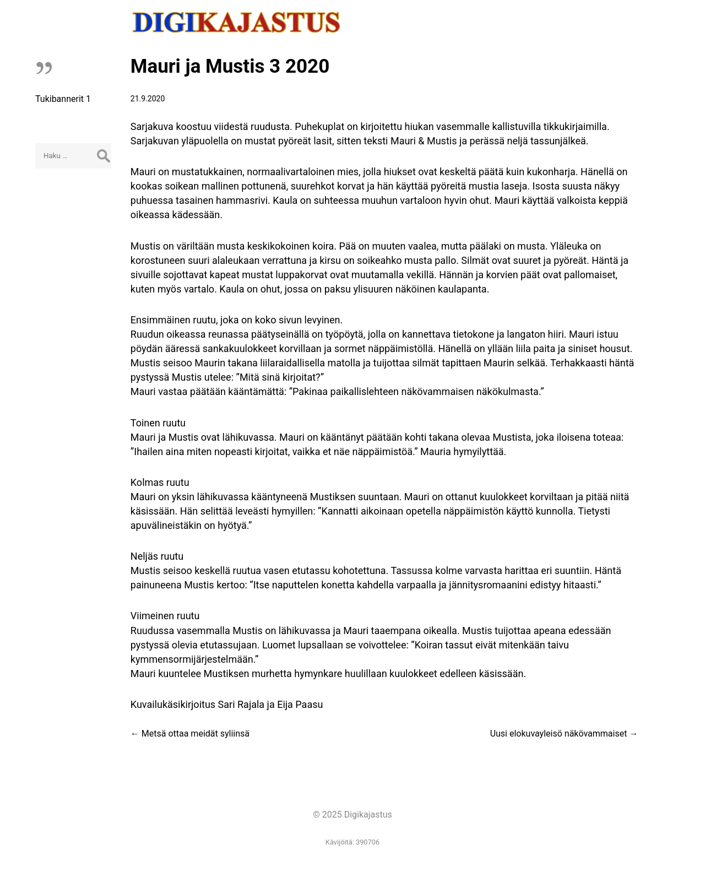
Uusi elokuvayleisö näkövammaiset (564, 733)
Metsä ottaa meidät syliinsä (190, 733)
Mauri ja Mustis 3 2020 (230, 66)
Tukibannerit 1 (63, 99)
